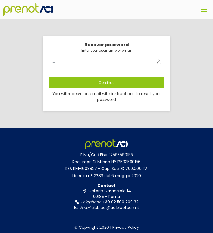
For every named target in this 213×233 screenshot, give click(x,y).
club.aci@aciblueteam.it (114, 207)
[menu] (204, 9)
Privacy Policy (125, 227)
